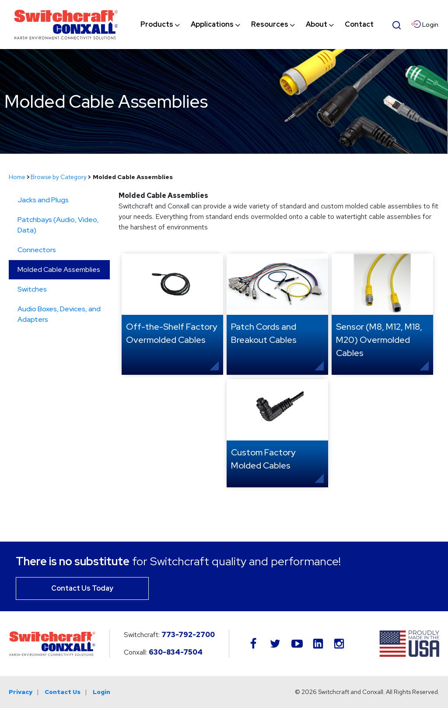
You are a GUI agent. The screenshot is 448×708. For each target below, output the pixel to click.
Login (101, 692)
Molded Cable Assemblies (59, 269)
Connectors (37, 249)
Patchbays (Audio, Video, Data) (58, 225)
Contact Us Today (82, 588)
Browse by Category (59, 177)
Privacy (20, 692)
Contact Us (62, 692)
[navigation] (257, 24)
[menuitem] (157, 24)
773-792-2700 (188, 634)
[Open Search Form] (397, 24)
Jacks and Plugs (43, 199)
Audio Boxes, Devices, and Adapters (59, 314)
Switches (32, 289)
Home (17, 177)
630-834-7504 (176, 652)
